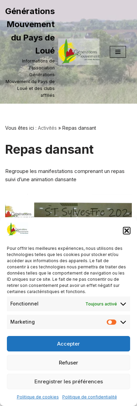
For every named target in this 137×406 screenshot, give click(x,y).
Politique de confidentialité (89, 396)
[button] (126, 230)
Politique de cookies (38, 396)
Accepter (68, 343)
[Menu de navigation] (118, 52)
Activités (47, 128)
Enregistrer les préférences (68, 381)
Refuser (68, 362)
